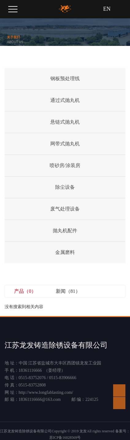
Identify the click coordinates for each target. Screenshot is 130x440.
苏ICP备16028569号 (65, 437)
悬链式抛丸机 (65, 122)
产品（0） (25, 291)
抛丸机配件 (65, 230)
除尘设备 (65, 187)
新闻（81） (68, 291)
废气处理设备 (65, 208)
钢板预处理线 (65, 78)
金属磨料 (65, 252)
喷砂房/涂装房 (65, 165)
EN (106, 9)
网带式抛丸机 (65, 143)
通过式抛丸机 (65, 100)
